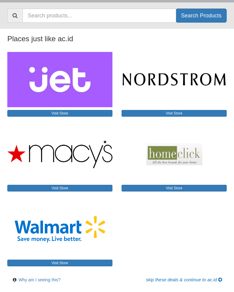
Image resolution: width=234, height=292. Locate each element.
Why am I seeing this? (40, 279)
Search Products (201, 16)
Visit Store (59, 113)
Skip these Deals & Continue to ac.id (184, 279)
